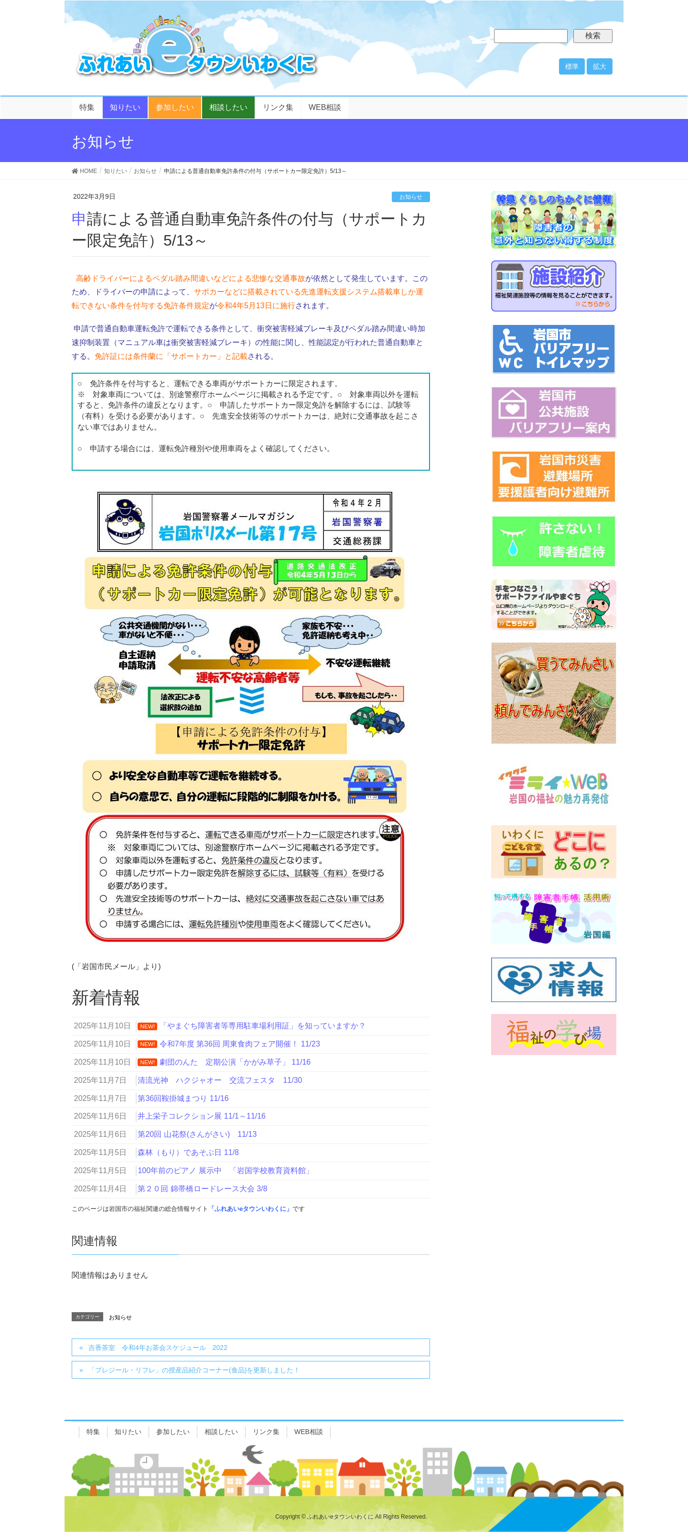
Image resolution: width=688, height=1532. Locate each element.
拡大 (599, 66)
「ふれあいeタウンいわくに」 (250, 1208)
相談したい (221, 1431)
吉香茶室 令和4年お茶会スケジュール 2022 (157, 1347)
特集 (93, 1431)
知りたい (128, 1431)
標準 (572, 66)
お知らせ (410, 197)
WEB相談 (308, 1431)
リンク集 (266, 1431)
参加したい (173, 1431)
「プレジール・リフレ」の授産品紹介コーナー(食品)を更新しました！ (194, 1370)
